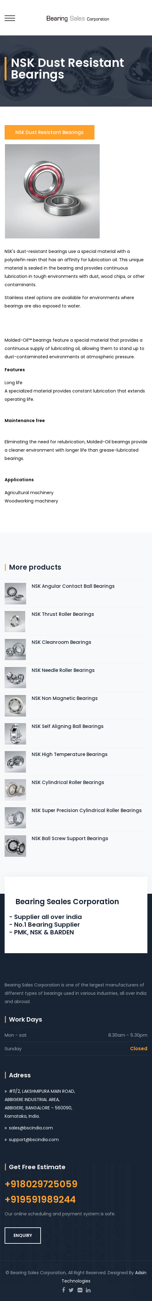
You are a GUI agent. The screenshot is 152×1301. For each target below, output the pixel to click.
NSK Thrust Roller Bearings (63, 614)
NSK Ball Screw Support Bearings (70, 838)
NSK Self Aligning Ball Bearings (68, 726)
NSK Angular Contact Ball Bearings (73, 586)
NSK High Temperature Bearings (70, 754)
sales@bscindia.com (31, 1128)
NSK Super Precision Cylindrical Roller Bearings (87, 810)
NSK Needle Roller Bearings (63, 670)
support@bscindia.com (34, 1139)
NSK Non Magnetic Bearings (65, 698)
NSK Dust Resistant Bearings (49, 132)
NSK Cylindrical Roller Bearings (68, 782)
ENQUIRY (23, 1235)
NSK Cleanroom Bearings (61, 642)
